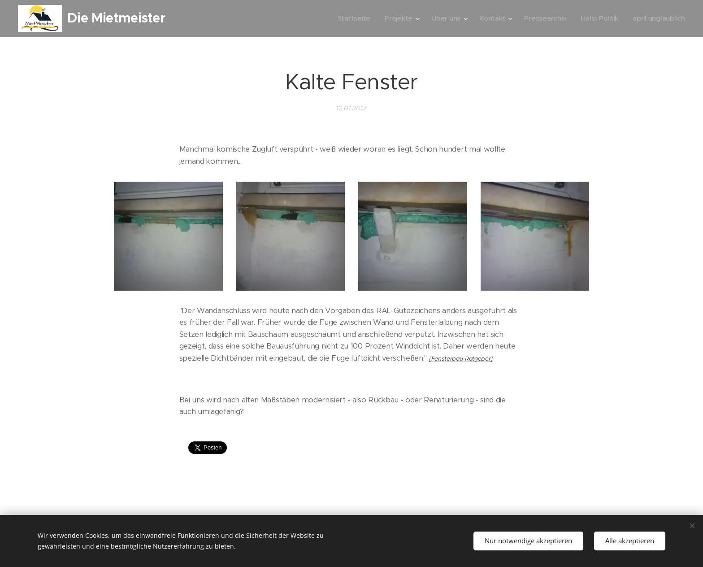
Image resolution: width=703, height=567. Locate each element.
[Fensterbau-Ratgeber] (461, 358)
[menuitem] (348, 18)
